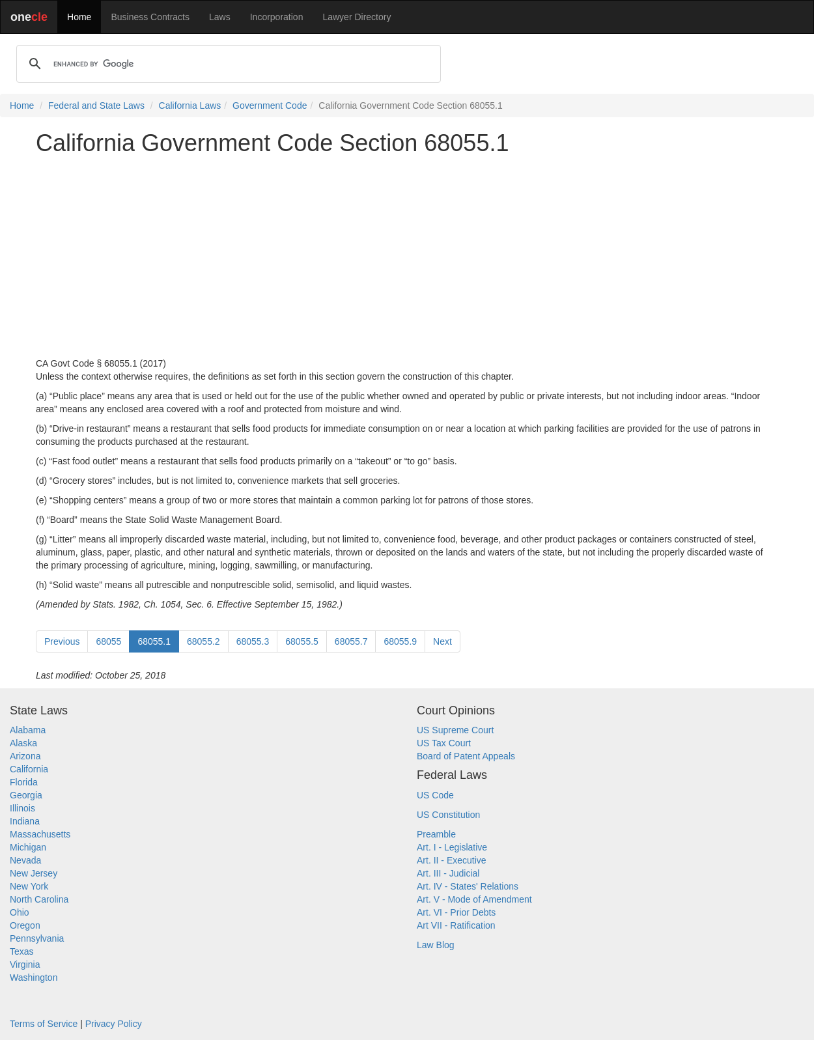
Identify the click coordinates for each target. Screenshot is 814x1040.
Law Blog (436, 945)
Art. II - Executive (451, 860)
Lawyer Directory (356, 17)
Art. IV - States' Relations (467, 886)
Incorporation (276, 17)
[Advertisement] (407, 256)
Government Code (269, 105)
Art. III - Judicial (448, 873)
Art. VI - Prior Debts (456, 912)
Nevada (25, 860)
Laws (220, 17)
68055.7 (351, 641)
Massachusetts (40, 834)
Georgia (26, 795)
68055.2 (203, 641)
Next (442, 641)
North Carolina (39, 899)
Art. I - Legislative (452, 847)
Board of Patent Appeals (466, 756)
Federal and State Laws (96, 105)
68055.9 (400, 641)
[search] (226, 64)
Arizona (25, 756)
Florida (24, 782)
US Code (435, 795)
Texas (22, 951)
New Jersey (33, 873)
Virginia (25, 964)
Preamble (436, 834)
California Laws (190, 105)
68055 (108, 641)
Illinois (22, 808)
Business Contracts (150, 17)
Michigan (28, 847)
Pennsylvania (37, 938)
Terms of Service (43, 1024)
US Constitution (448, 814)
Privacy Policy (113, 1024)
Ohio (19, 912)
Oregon (25, 925)
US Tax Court (444, 743)
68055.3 (253, 641)
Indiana (25, 821)
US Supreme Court (455, 730)
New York (29, 886)
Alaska (23, 743)
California (29, 769)
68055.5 (301, 641)
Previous (61, 641)
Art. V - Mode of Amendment (474, 899)
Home (79, 17)
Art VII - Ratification (456, 925)
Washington (33, 977)
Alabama (28, 730)
